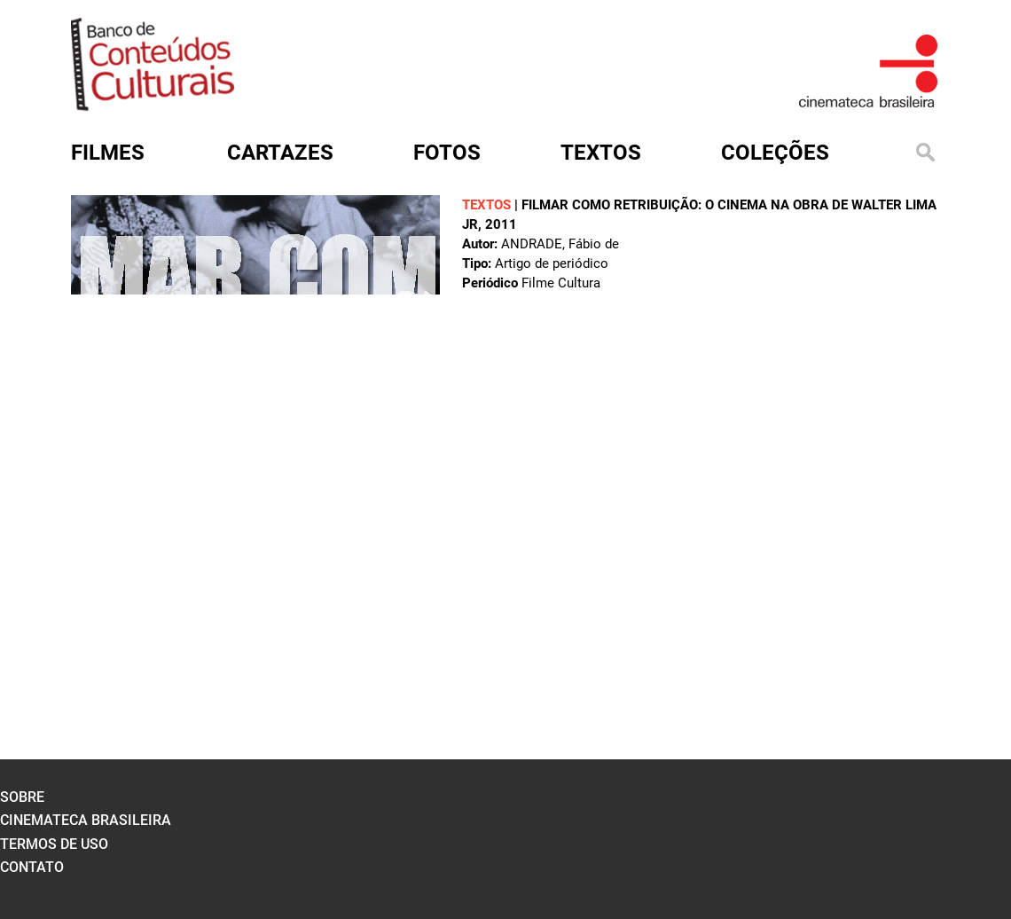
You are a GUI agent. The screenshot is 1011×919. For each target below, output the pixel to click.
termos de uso (54, 844)
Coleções (775, 152)
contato (32, 867)
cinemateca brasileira (85, 820)
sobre (22, 797)
